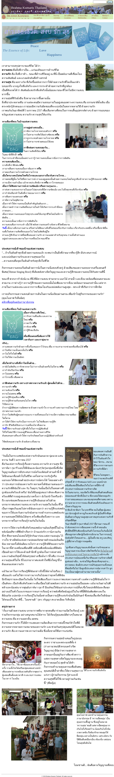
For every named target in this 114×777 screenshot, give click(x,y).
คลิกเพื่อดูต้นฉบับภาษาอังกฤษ (18, 302)
